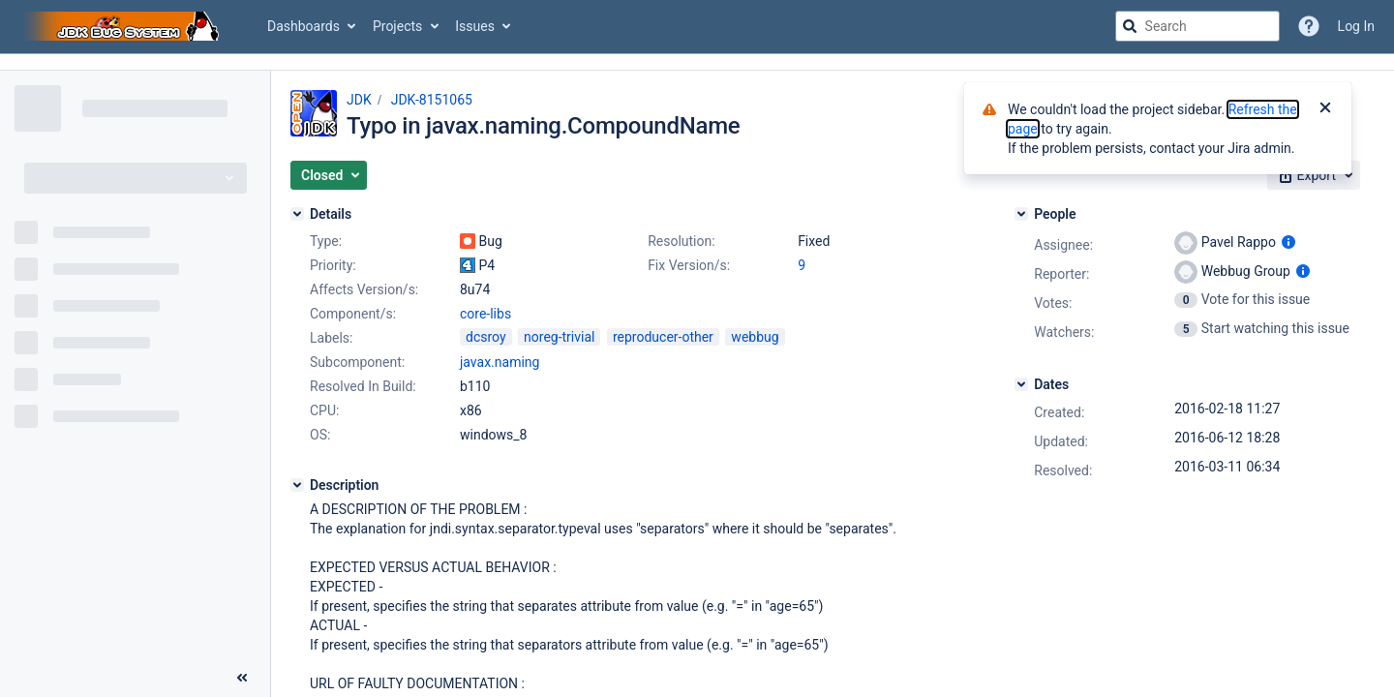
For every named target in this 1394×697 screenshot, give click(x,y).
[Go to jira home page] (124, 26)
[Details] (297, 214)
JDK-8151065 (431, 99)
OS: (320, 434)
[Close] (1325, 109)
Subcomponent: (357, 362)
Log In (1356, 26)
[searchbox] (1197, 26)
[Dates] (1021, 384)
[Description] (297, 485)
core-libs (485, 313)
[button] (328, 175)
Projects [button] (397, 26)
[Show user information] (1288, 242)
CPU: (324, 410)
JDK (359, 99)
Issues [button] (475, 26)
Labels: (331, 338)
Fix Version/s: (689, 265)
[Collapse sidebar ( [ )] (242, 677)
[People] (1021, 214)
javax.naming (499, 362)
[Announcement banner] (697, 62)
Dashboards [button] (303, 26)
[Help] (1308, 26)
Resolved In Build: (363, 386)
